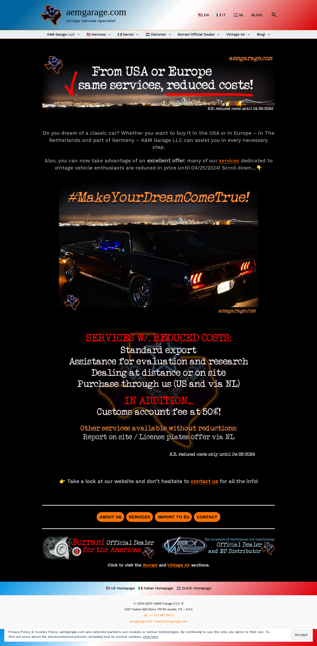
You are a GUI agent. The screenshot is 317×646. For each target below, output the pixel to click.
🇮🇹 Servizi (128, 35)
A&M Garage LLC (63, 35)
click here (150, 637)
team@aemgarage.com (171, 621)
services (229, 161)
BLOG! (257, 15)
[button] (274, 15)
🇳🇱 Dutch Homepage (194, 588)
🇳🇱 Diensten (158, 35)
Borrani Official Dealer (199, 35)
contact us (204, 481)
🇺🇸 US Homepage (120, 588)
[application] (77, 35)
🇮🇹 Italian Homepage (155, 588)
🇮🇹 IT (221, 15)
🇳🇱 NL (238, 15)
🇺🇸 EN (203, 15)
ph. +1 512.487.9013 (158, 615)
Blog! (263, 35)
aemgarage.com (96, 12)
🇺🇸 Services (99, 35)
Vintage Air (238, 35)
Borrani (150, 565)
